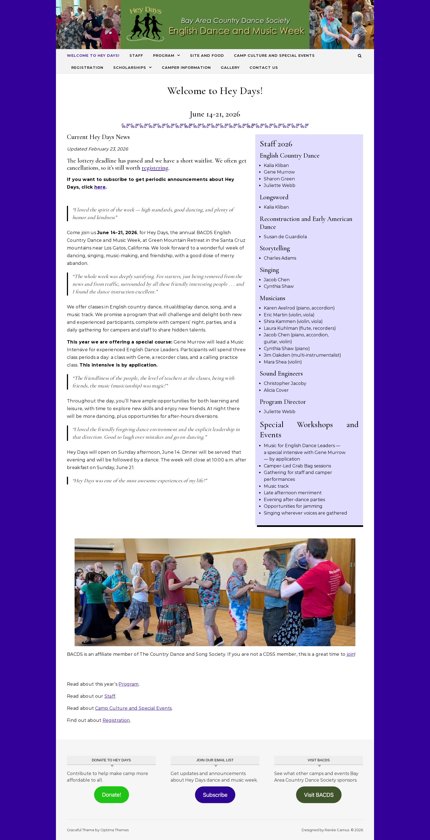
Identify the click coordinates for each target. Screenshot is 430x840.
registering (155, 167)
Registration (87, 67)
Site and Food (207, 55)
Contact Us (264, 67)
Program (163, 55)
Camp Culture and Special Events (274, 55)
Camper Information (186, 67)
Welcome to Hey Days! (93, 55)
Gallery (230, 67)
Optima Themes (114, 830)
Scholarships (129, 67)
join (351, 654)
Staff (136, 55)
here (100, 187)
